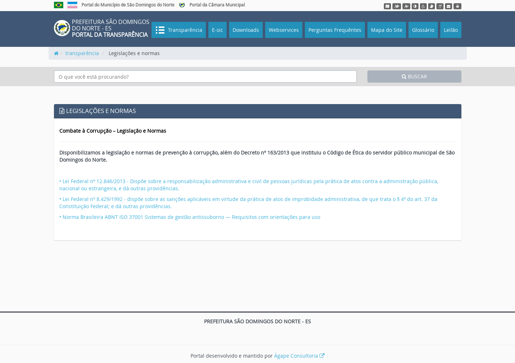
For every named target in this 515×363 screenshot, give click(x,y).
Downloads (246, 29)
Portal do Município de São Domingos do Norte (127, 5)
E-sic (217, 29)
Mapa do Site (386, 29)
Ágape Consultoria (299, 355)
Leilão (451, 29)
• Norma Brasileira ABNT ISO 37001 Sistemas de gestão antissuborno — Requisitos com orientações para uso (189, 217)
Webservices (284, 29)
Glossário (423, 29)
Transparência (184, 29)
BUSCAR (414, 76)
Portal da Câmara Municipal (217, 5)
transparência (82, 53)
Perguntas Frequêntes (334, 29)
